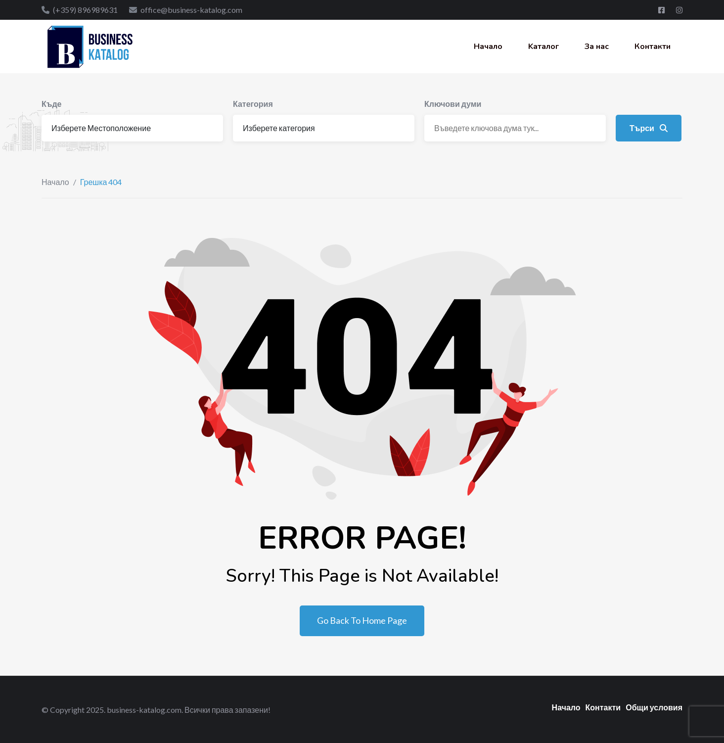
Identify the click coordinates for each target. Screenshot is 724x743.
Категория (253, 103)
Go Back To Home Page (362, 620)
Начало (488, 46)
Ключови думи (452, 103)
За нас (597, 46)
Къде (51, 103)
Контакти (652, 46)
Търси (649, 128)
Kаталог (543, 46)
